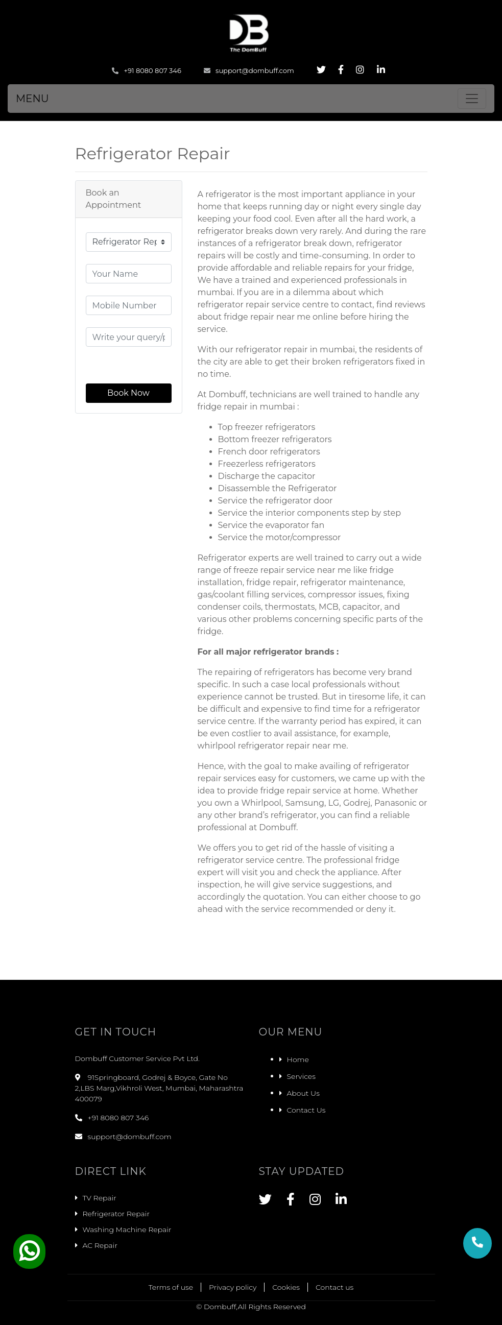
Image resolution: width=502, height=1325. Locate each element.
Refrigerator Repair (116, 1213)
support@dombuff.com (249, 70)
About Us (303, 1093)
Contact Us (306, 1110)
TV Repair (99, 1197)
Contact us (334, 1287)
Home (298, 1059)
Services (301, 1076)
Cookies (286, 1287)
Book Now (128, 393)
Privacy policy (232, 1287)
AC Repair (100, 1245)
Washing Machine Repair (127, 1229)
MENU (32, 98)
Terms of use (171, 1287)
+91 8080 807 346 (146, 70)
